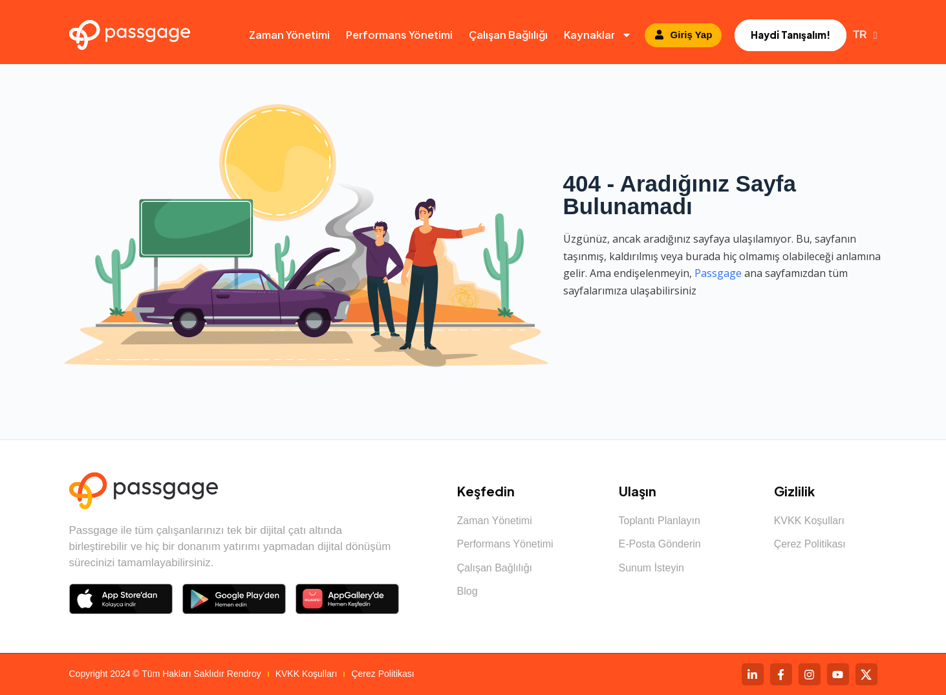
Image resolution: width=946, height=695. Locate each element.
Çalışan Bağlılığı (508, 34)
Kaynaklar (598, 35)
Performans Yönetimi (399, 34)
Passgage (718, 273)
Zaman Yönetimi (289, 34)
